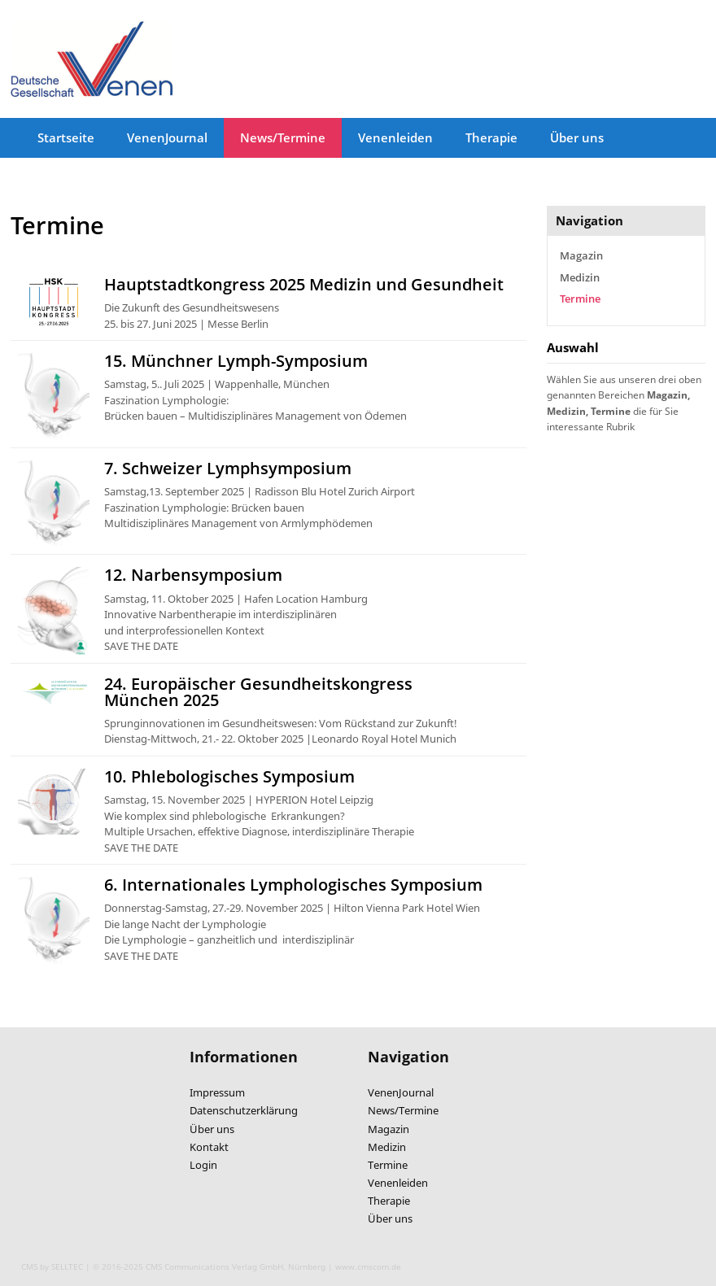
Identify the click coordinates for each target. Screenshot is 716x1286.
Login (203, 1164)
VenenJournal (167, 137)
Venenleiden (395, 137)
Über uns (577, 137)
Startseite (65, 137)
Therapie (491, 137)
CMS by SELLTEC (52, 1266)
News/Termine (282, 137)
